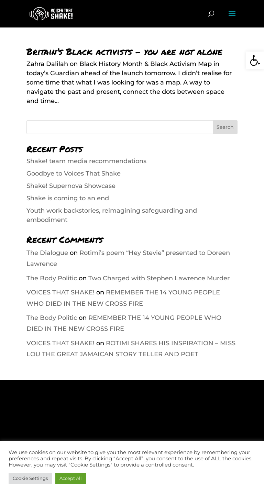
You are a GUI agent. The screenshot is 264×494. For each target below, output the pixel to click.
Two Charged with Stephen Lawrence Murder (159, 278)
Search (225, 127)
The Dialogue (47, 253)
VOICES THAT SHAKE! (60, 292)
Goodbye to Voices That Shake (73, 173)
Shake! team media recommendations (86, 161)
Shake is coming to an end (67, 198)
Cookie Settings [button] (30, 478)
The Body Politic (51, 278)
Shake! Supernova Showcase (71, 186)
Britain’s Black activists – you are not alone (124, 51)
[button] (255, 60)
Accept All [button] (70, 478)
